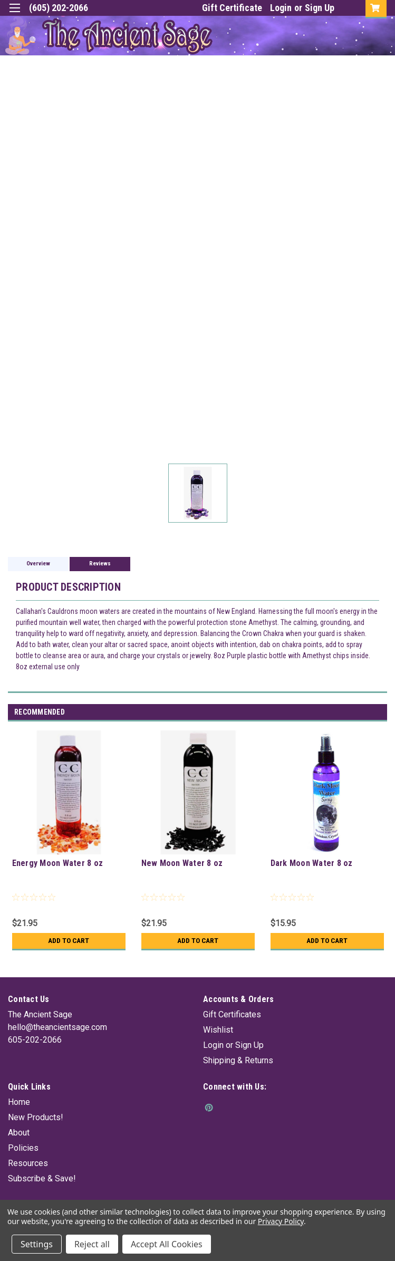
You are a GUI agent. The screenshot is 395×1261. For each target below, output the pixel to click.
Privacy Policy (281, 1221)
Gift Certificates (232, 1014)
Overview (38, 563)
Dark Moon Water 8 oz (312, 863)
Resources (28, 1163)
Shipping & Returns (238, 1060)
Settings (37, 1244)
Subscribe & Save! (42, 1178)
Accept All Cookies (167, 1244)
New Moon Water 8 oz (182, 863)
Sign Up (319, 7)
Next (381, 713)
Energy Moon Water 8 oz (57, 863)
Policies (23, 1148)
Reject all (92, 1244)
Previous (366, 713)
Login (281, 7)
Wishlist (218, 1030)
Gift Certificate (232, 7)
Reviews (100, 563)
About (19, 1133)
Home (19, 1102)
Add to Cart (69, 941)
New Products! (35, 1117)
